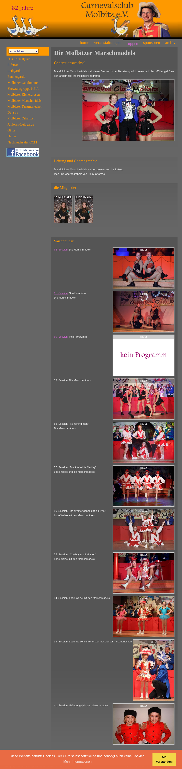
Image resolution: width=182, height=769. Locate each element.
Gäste (11, 130)
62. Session (61, 249)
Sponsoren (151, 42)
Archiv (170, 42)
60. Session (61, 336)
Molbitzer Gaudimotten (23, 83)
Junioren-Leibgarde (21, 124)
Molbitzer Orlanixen (21, 118)
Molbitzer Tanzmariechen (25, 106)
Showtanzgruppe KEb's (23, 89)
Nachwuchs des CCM (22, 142)
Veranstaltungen (107, 42)
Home (84, 42)
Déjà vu (13, 112)
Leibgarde (14, 71)
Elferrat (13, 65)
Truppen (131, 43)
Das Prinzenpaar (19, 59)
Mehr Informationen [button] (77, 761)
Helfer (12, 136)
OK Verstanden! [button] (164, 759)
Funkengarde (16, 77)
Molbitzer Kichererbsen (24, 94)
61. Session (61, 293)
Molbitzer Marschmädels (25, 101)
